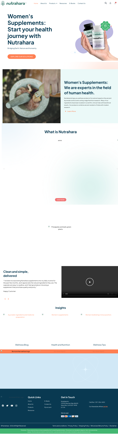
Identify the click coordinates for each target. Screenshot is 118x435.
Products (53, 3)
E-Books (72, 3)
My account (47, 408)
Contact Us (81, 3)
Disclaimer (113, 427)
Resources (63, 3)
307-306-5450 (100, 403)
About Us (43, 3)
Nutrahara (5, 427)
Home (36, 3)
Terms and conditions (60, 427)
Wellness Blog (22, 345)
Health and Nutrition (60, 345)
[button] (4, 169)
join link (105, 408)
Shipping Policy (84, 427)
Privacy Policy (72, 427)
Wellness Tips (99, 345)
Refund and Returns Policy (99, 427)
